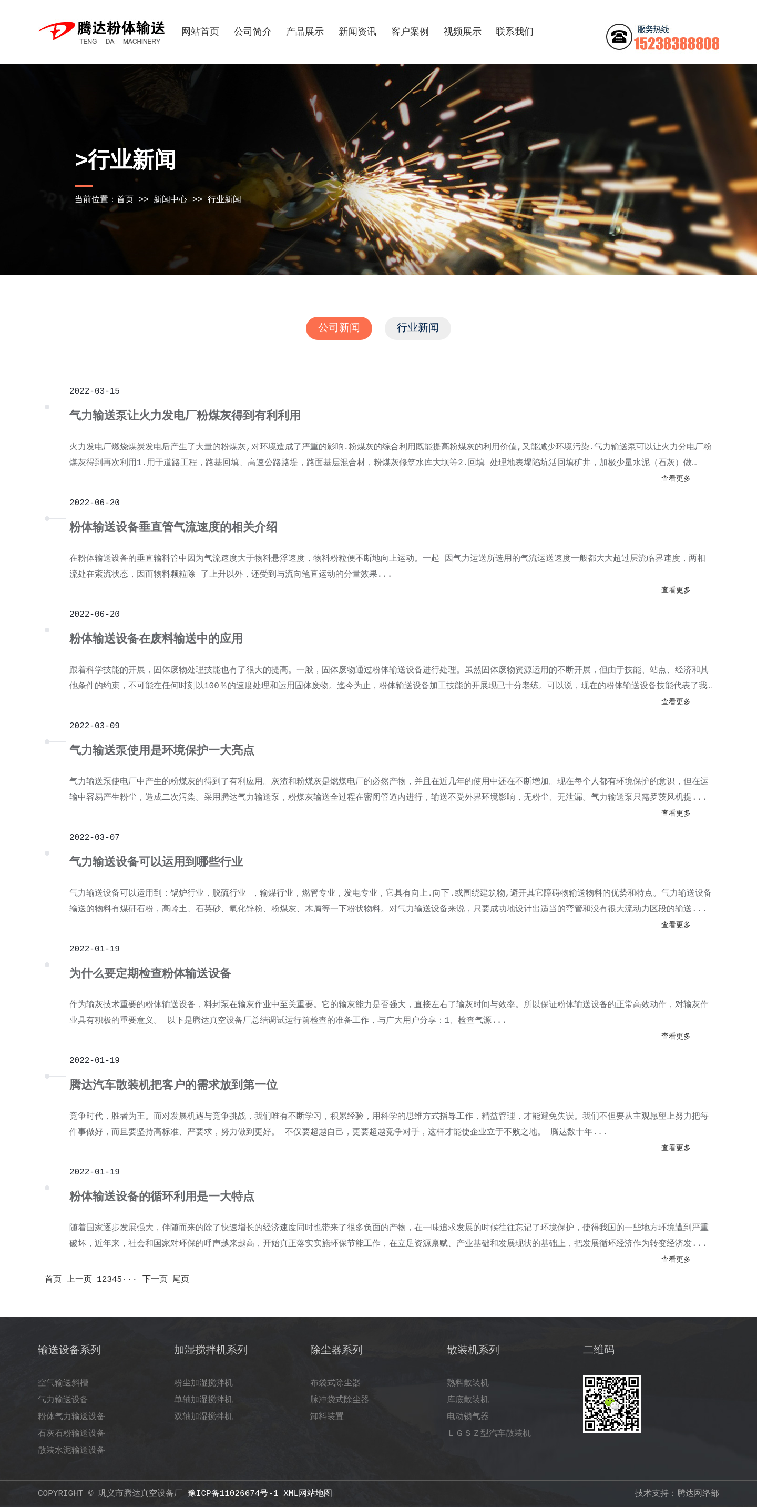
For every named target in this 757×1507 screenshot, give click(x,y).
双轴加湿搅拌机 (203, 1417)
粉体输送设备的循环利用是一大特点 (161, 1197)
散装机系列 (473, 1350)
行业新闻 (224, 200)
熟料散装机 (468, 1383)
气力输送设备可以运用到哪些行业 (156, 862)
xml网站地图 (307, 1494)
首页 (125, 200)
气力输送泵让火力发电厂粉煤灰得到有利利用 (185, 416)
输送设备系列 (69, 1350)
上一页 (79, 1279)
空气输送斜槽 (63, 1383)
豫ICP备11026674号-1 (233, 1494)
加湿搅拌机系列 (211, 1350)
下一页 (155, 1279)
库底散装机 (468, 1400)
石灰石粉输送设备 (71, 1434)
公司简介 (253, 32)
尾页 (180, 1279)
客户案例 (410, 32)
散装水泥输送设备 (71, 1450)
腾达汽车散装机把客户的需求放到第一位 (173, 1085)
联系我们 (515, 32)
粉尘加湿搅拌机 (203, 1383)
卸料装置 (327, 1417)
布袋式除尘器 (335, 1383)
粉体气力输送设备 (71, 1417)
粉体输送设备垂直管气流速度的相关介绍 (173, 528)
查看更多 (676, 479)
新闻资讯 (357, 32)
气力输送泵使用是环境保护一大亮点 (161, 751)
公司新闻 (339, 328)
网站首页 (200, 32)
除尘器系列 (336, 1350)
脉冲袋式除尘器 (339, 1400)
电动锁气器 (468, 1417)
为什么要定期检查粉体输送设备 (150, 974)
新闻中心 (170, 200)
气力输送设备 (63, 1400)
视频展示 (463, 32)
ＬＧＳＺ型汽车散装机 (489, 1434)
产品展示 (305, 32)
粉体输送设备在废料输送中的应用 (156, 639)
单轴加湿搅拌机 (203, 1400)
